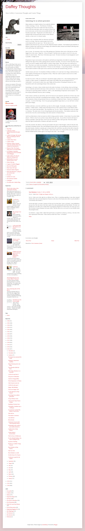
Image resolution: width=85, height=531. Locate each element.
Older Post (76, 240)
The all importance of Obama (14, 380)
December (11, 350)
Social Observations (11, 507)
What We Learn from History (13, 504)
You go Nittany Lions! (13, 398)
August (10, 463)
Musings (47, 184)
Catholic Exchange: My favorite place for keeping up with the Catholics (14, 136)
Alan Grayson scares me (13, 383)
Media (8, 494)
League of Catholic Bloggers (13, 164)
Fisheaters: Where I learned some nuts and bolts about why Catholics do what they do (14, 145)
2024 (8, 325)
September (11, 461)
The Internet (9, 513)
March (10, 474)
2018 (8, 338)
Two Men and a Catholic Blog (13, 182)
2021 (8, 331)
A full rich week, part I (13, 385)
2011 (8, 483)
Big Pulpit (9, 128)
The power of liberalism (13, 376)
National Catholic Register (13, 169)
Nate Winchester (33, 192)
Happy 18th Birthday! (13, 387)
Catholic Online (10, 141)
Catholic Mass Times (11, 139)
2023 (8, 327)
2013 (8, 349)
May (10, 469)
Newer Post (28, 240)
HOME (8, 39)
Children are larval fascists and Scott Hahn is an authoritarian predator (17, 254)
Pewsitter (9, 174)
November (11, 353)
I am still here (11, 417)
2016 (8, 342)
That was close (11, 450)
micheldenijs (45, 524)
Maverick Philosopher (12, 166)
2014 (8, 346)
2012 (8, 481)
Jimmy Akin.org (10, 162)
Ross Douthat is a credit (13, 452)
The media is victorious (13, 415)
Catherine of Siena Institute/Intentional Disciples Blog (13, 132)
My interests (9, 515)
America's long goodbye (13, 378)
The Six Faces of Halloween (14, 436)
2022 (8, 329)
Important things (10, 496)
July (10, 465)
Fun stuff (9, 491)
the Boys (9, 498)
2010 (8, 485)
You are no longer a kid (13, 389)
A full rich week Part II (13, 374)
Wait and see (11, 413)
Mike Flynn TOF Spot (12, 167)
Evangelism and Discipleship (39, 184)
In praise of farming (12, 441)
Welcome (9, 516)
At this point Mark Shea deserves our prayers (17, 227)
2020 (8, 333)
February (11, 476)
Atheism (31, 184)
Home (52, 240)
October (10, 355)
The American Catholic (12, 178)
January (10, 478)
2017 (8, 340)
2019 (8, 336)
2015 (8, 344)
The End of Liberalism (12, 500)
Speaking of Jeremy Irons (14, 404)
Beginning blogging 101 (12, 509)
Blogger (55, 524)
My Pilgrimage (10, 511)
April (10, 472)
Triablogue (9, 180)
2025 (8, 323)
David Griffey (10, 103)
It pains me (15, 266)
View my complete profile (11, 105)
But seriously (11, 419)
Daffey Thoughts (21, 6)
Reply (30, 216)
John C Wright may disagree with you (44, 194)
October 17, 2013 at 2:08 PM (43, 192)
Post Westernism (10, 502)
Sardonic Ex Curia (11, 176)
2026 (8, 320)
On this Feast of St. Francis (14, 455)
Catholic (9, 492)
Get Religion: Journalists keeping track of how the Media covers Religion (14, 152)
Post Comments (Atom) (37, 243)
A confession (15, 199)
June (10, 467)
